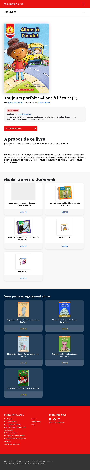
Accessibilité (8, 430)
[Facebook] (54, 419)
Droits (33, 419)
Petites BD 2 (23, 271)
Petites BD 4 (64, 237)
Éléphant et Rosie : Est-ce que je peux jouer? (23, 355)
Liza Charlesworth (15, 102)
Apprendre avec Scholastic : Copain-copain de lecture (23, 204)
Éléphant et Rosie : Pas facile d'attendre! (64, 321)
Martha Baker (44, 102)
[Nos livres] (83, 12)
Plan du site (8, 461)
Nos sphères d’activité (12, 424)
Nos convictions (10, 422)
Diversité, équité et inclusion (15, 427)
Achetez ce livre (20, 128)
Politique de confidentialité (25, 461)
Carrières (7, 441)
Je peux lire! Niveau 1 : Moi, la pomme (23, 388)
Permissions (36, 422)
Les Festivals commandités (14, 436)
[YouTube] (59, 419)
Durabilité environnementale (15, 438)
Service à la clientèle (56, 422)
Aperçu (23, 212)
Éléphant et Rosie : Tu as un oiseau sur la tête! (23, 321)
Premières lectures (25, 114)
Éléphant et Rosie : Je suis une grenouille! (64, 355)
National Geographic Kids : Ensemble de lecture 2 (64, 204)
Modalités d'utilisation (44, 461)
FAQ (33, 424)
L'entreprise (8, 419)
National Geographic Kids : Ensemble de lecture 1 (23, 238)
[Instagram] (50, 419)
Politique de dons (10, 433)
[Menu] (83, 4)
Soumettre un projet (12, 444)
